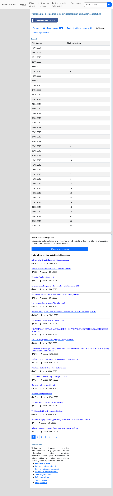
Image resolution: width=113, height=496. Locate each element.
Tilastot (100, 28)
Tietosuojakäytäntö (41, 32)
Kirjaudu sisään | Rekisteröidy (60, 4)
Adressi (36, 28)
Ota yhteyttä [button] (76, 3)
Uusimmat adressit (44, 4)
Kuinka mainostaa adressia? (47, 469)
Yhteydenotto (41, 482)
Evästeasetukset (42, 477)
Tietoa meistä (41, 480)
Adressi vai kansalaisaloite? (46, 471)
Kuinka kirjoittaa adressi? (45, 466)
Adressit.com (8, 4)
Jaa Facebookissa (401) (43, 20)
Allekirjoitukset (53, 28)
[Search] (95, 4)
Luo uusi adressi (34, 4)
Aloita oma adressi (60, 249)
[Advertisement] (14, 43)
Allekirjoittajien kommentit (79, 28)
